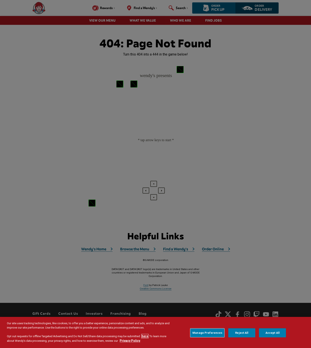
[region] (155, 332)
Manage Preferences (207, 332)
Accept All (272, 332)
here (145, 336)
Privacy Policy (130, 340)
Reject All (241, 332)
